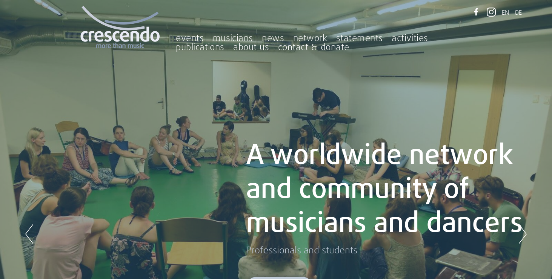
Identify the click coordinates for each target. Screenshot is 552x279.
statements (359, 38)
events (190, 38)
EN (505, 13)
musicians (233, 38)
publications (200, 47)
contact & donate (313, 47)
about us (251, 47)
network (310, 38)
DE (518, 13)
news (273, 38)
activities (410, 38)
